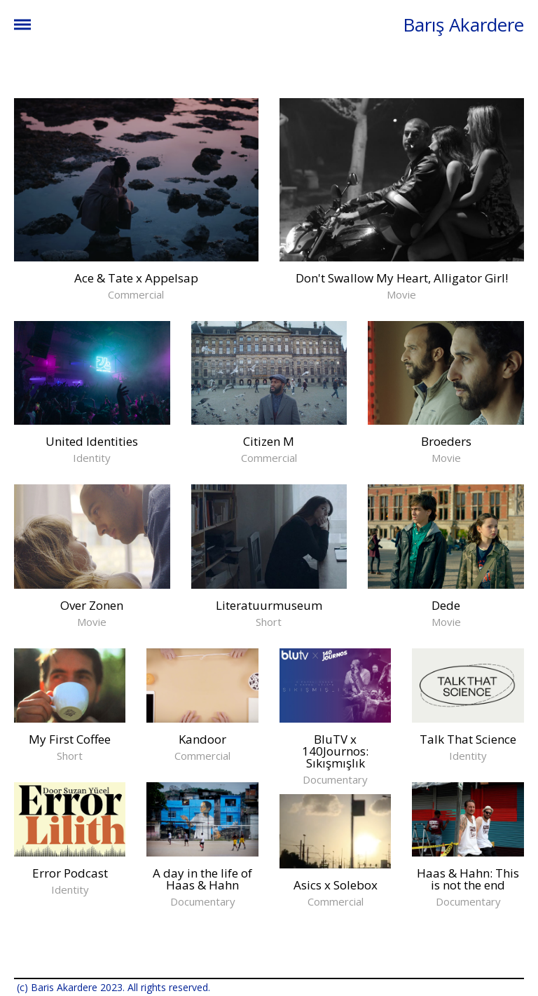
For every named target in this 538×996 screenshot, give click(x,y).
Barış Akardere (463, 24)
